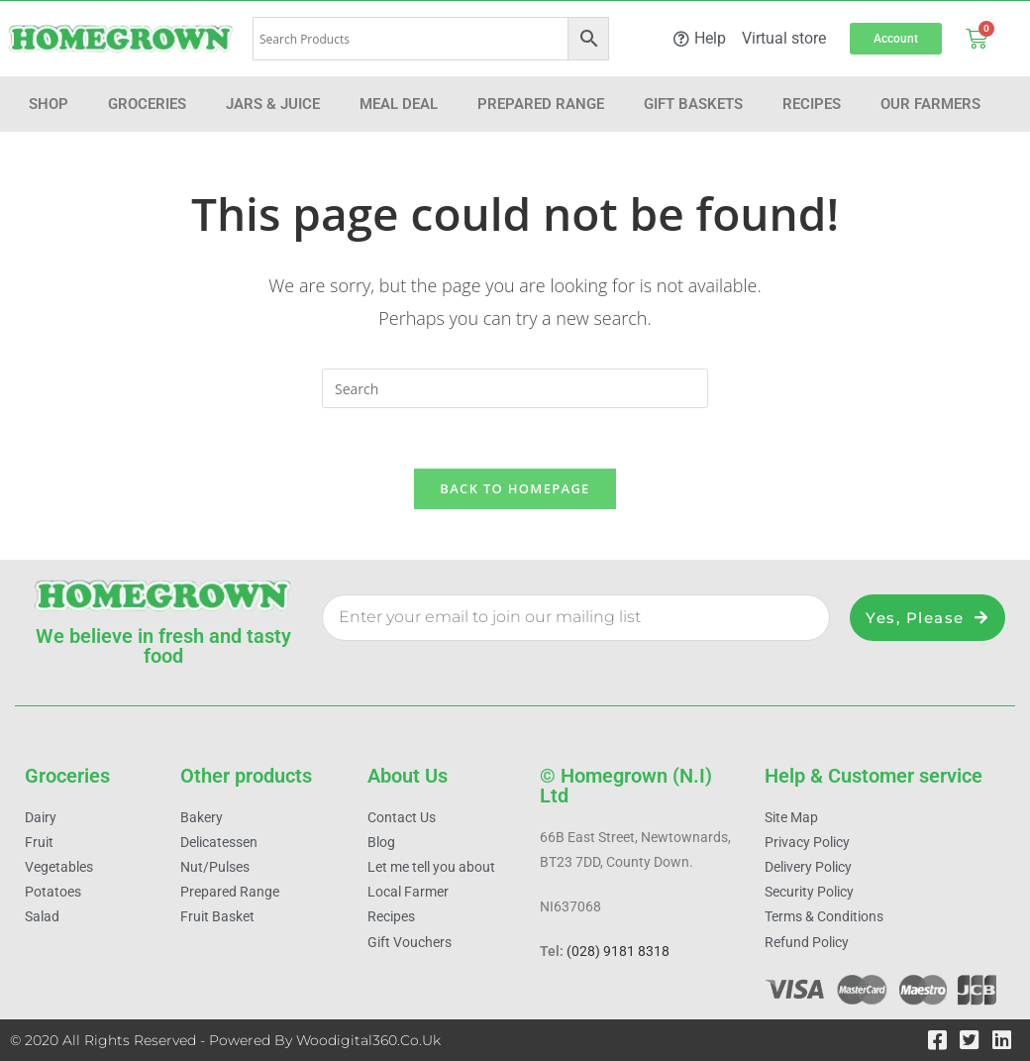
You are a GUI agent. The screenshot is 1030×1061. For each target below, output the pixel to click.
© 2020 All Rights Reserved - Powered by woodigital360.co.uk (225, 1040)
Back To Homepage (514, 488)
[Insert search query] (515, 388)
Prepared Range (540, 104)
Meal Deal (399, 104)
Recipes (811, 104)
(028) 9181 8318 (618, 952)
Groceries (147, 104)
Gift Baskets (693, 104)
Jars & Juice (273, 104)
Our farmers (930, 104)
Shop (48, 104)
